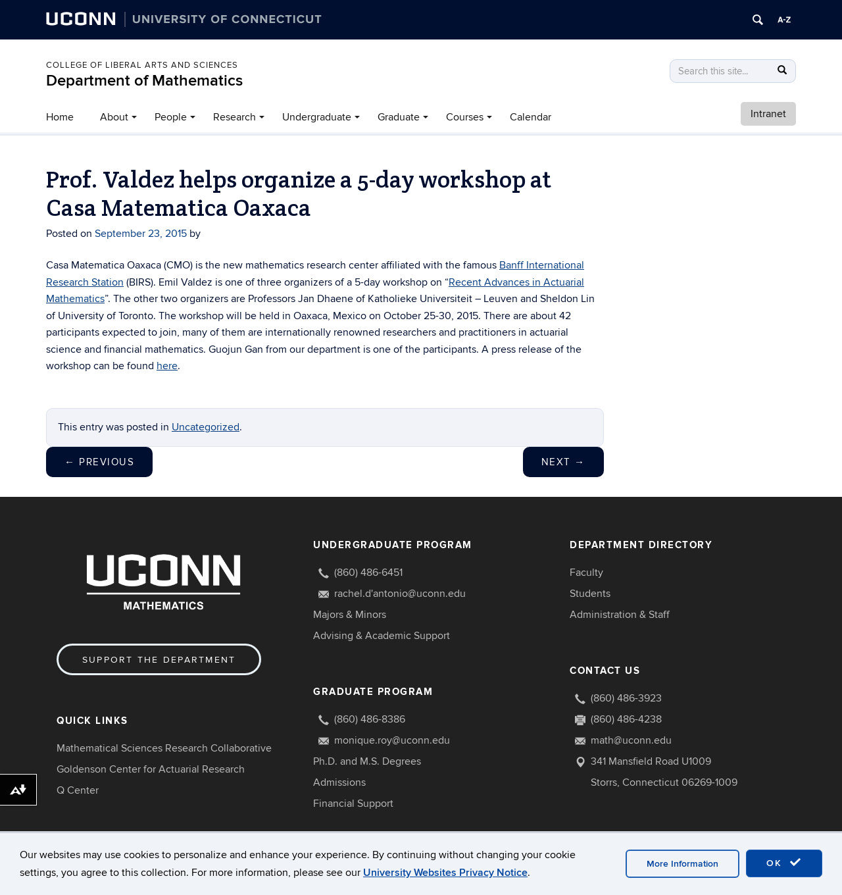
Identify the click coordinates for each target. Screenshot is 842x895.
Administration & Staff (620, 614)
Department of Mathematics (144, 80)
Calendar (530, 117)
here (167, 365)
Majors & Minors (349, 614)
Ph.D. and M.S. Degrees (367, 761)
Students (590, 593)
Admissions (339, 782)
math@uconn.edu (631, 740)
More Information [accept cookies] (682, 863)
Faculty (586, 572)
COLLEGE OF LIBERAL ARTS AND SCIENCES (142, 65)
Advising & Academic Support (381, 635)
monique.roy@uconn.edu (392, 740)
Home (60, 117)
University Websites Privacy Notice (445, 872)
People (171, 117)
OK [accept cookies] (784, 863)
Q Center (78, 790)
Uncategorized (205, 427)
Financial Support (353, 803)
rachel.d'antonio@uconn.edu (400, 593)
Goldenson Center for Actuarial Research (151, 769)
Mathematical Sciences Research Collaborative (164, 748)
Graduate (399, 117)
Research (234, 117)
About (114, 117)
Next (563, 462)
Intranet (768, 113)
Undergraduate (316, 117)
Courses (464, 117)
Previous (99, 462)
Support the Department (158, 659)
